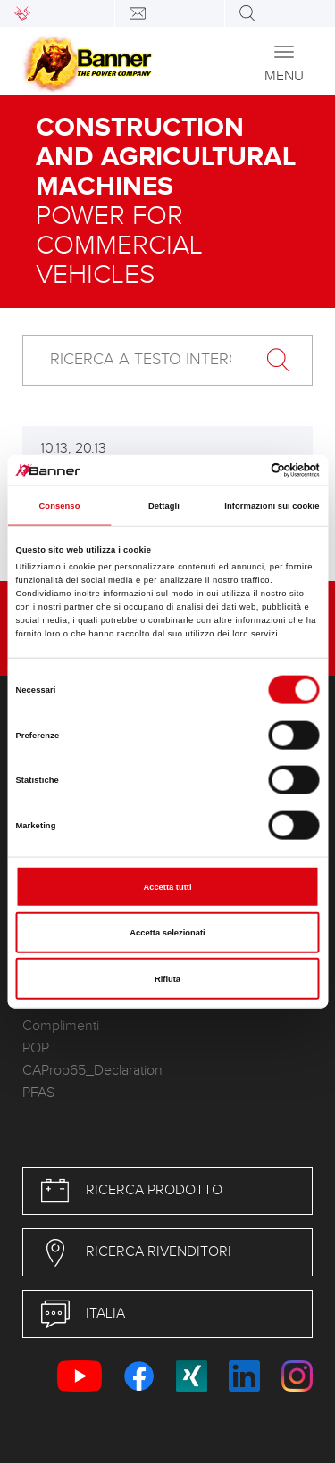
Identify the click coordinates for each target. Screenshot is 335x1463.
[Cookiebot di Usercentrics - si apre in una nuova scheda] (242, 470)
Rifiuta (167, 978)
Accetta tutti (167, 886)
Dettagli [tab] (164, 505)
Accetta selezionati (167, 932)
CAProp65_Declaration (92, 1070)
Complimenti (60, 1026)
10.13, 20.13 (73, 448)
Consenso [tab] (59, 505)
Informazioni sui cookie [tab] (271, 505)
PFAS (38, 1093)
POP (35, 1048)
